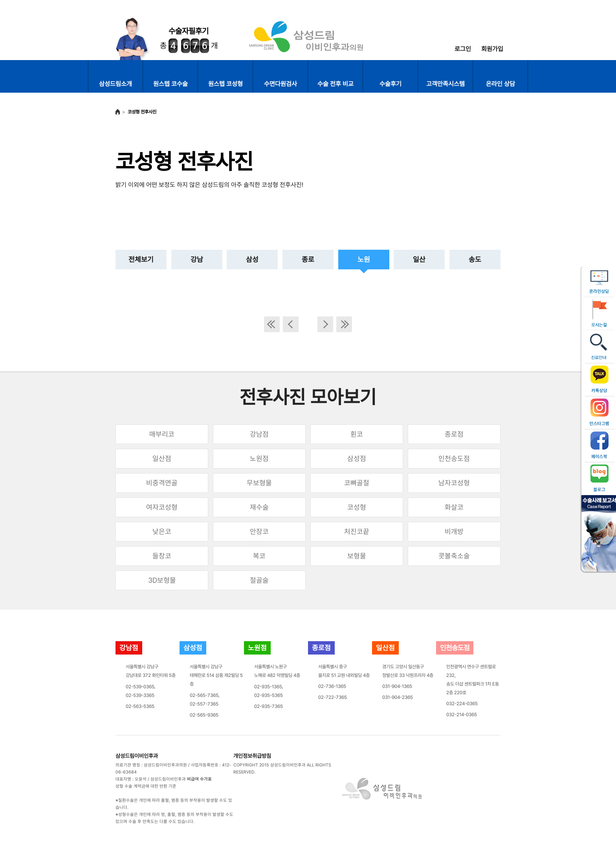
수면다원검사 (280, 84)
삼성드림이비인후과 (137, 756)
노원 (364, 259)
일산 (419, 259)
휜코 (356, 434)
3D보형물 (162, 580)
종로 (308, 259)
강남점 (259, 434)
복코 (259, 556)
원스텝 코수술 (170, 84)
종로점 (454, 434)
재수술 (259, 507)
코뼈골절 (356, 483)
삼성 (252, 259)
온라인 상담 (500, 84)
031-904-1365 (397, 686)
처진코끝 (356, 531)
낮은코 (161, 531)
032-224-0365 (462, 703)
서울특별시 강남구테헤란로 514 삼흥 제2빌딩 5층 (216, 675)
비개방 (454, 531)
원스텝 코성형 (225, 84)
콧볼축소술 (454, 556)
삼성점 (356, 458)
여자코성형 (162, 507)
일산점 (161, 458)
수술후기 (391, 84)
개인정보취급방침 (252, 756)
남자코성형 (454, 483)
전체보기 (141, 259)
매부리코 (161, 434)
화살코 (454, 507)
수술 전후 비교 (335, 84)
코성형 (356, 507)
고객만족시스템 (445, 84)
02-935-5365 (268, 695)
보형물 (356, 556)
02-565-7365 (204, 695)
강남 (197, 259)
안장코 (259, 531)
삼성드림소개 (115, 84)
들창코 (161, 556)
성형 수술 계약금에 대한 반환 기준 (146, 786)
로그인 (463, 49)
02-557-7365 (204, 704)
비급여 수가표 (199, 779)
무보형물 (259, 483)
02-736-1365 (332, 686)
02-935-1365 (268, 686)
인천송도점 (454, 458)
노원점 (259, 458)
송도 (475, 259)
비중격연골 (162, 483)
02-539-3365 (140, 695)
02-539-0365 (140, 686)
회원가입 (492, 49)
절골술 (259, 580)
